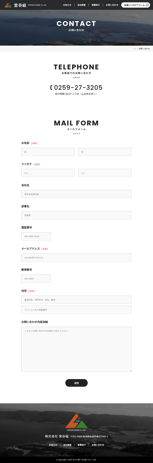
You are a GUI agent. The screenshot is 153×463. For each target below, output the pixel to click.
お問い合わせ (112, 4)
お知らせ (67, 4)
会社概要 (81, 4)
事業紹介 (96, 4)
